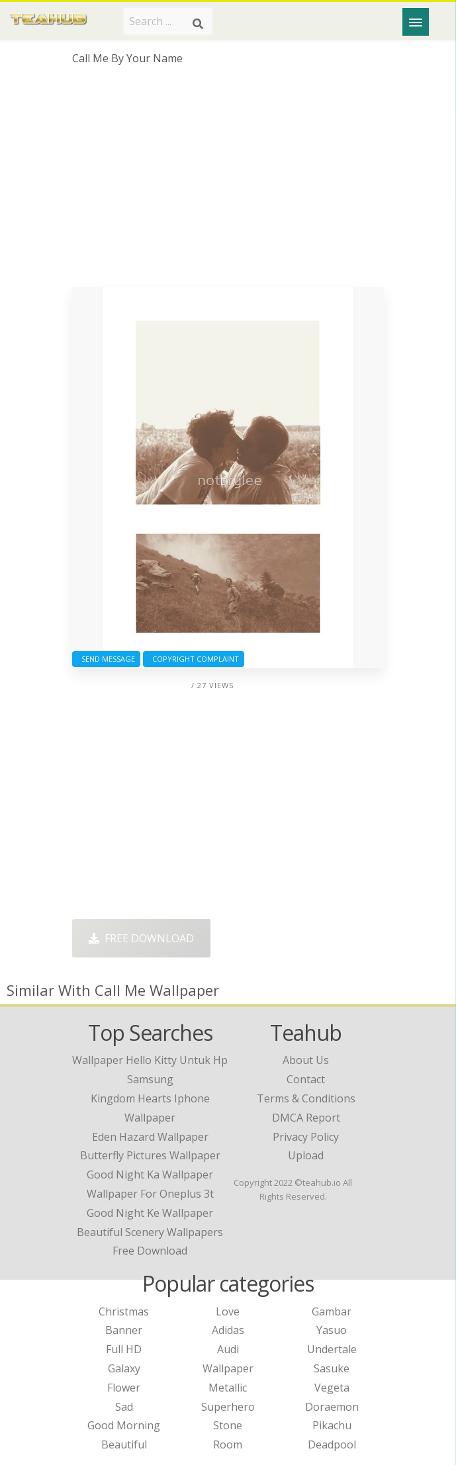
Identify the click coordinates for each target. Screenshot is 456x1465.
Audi (228, 1349)
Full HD (124, 1349)
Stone (227, 1425)
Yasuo (331, 1330)
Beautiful (124, 1444)
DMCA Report (306, 1117)
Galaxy (124, 1368)
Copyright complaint (193, 659)
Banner (123, 1330)
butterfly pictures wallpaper (150, 1155)
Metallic (227, 1387)
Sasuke (331, 1368)
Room (227, 1444)
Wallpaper (228, 1368)
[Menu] (415, 22)
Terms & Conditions (306, 1098)
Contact (306, 1079)
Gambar (331, 1311)
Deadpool (332, 1444)
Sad (124, 1406)
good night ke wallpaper (150, 1213)
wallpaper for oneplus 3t (150, 1193)
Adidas (228, 1330)
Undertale (332, 1349)
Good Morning (123, 1425)
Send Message (106, 659)
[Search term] (167, 21)
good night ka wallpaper (150, 1174)
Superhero (228, 1406)
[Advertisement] (228, 181)
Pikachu (331, 1425)
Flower (123, 1387)
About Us (306, 1060)
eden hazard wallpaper (150, 1137)
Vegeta (331, 1387)
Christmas (124, 1311)
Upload (306, 1155)
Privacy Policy (306, 1137)
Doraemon (332, 1406)
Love (228, 1311)
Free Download (141, 938)
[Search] (198, 24)
